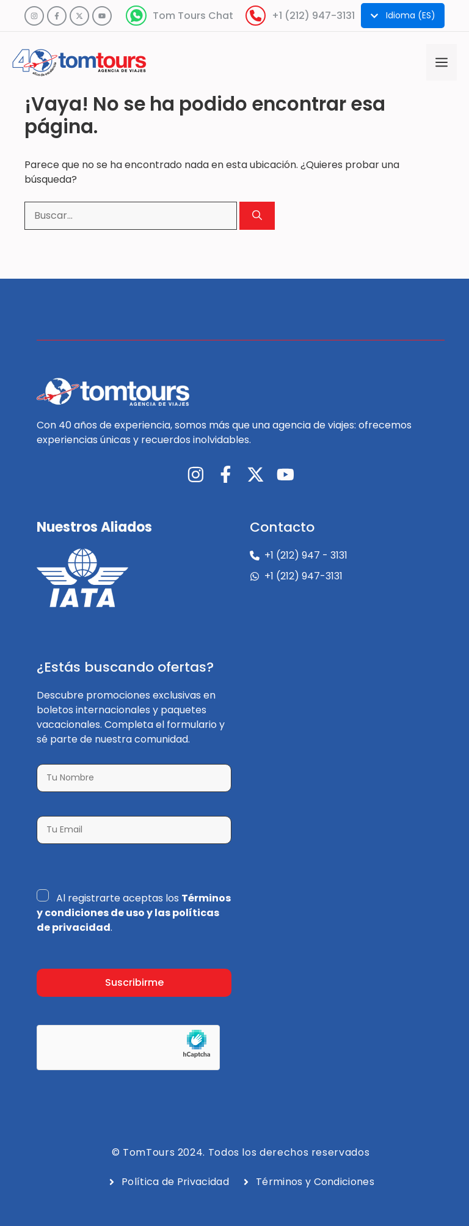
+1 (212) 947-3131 (313, 16)
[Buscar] (257, 216)
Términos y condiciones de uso (134, 905)
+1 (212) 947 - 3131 (305, 555)
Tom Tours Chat (193, 16)
